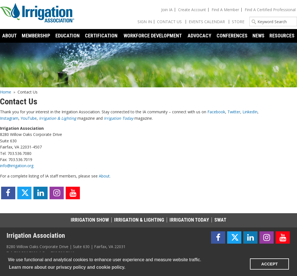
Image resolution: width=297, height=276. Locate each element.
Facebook (216, 111)
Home (5, 92)
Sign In (145, 21)
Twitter (233, 111)
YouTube (29, 118)
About (104, 176)
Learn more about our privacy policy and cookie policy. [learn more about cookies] (67, 267)
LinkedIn (249, 111)
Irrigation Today (118, 118)
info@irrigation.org (16, 165)
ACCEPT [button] (269, 264)
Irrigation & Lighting (57, 118)
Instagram (9, 118)
